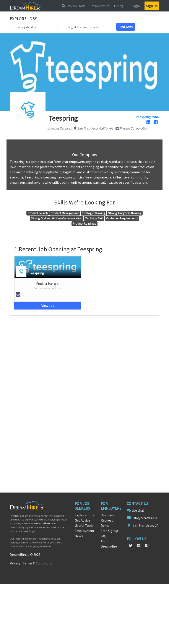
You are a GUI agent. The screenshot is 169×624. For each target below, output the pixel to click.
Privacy (15, 563)
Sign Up (152, 6)
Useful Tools (84, 525)
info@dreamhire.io (145, 518)
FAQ (104, 536)
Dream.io (43, 523)
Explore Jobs (73, 6)
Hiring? (119, 6)
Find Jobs (126, 27)
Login (135, 6)
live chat (138, 510)
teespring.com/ (147, 117)
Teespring (36, 273)
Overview (107, 515)
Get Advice (82, 520)
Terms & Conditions (37, 563)
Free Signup (109, 530)
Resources (98, 6)
